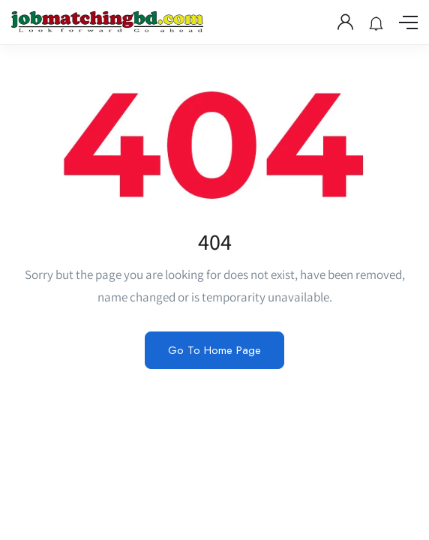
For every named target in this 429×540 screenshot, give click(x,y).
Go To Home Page (214, 350)
